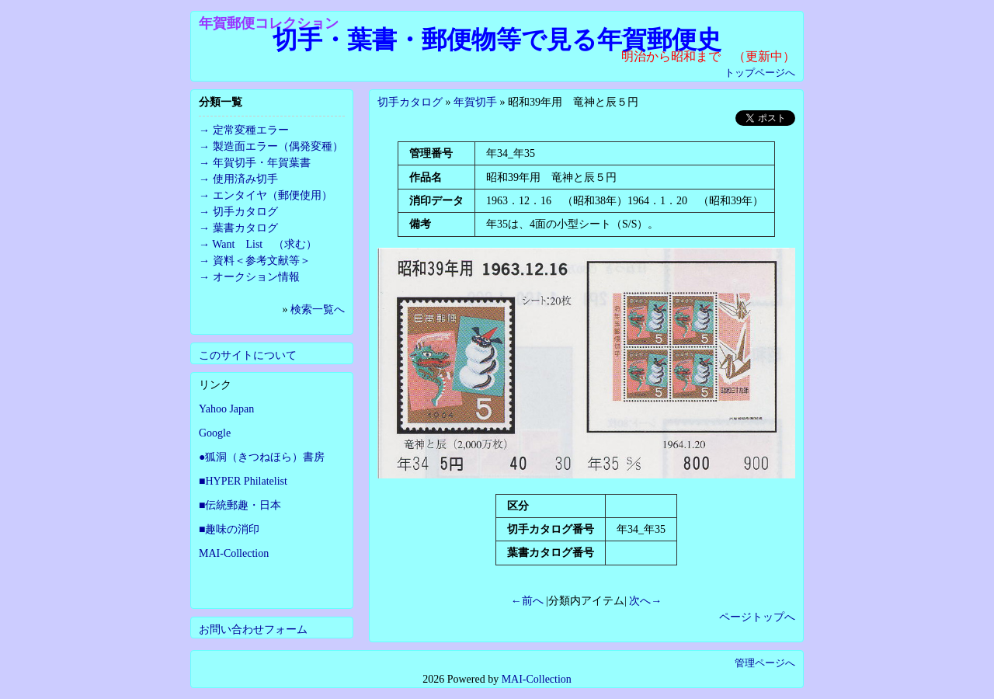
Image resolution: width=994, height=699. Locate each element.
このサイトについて (248, 355)
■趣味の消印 (229, 529)
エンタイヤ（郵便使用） (272, 195)
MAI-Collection (234, 553)
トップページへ (760, 72)
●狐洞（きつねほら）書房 (262, 457)
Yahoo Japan (226, 409)
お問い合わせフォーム (253, 629)
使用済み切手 (245, 179)
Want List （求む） (264, 244)
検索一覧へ (317, 309)
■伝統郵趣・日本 (240, 505)
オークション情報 (256, 277)
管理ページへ (765, 663)
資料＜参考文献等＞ (262, 260)
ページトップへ (757, 617)
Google (215, 433)
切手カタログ (410, 102)
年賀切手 (475, 102)
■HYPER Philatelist (243, 481)
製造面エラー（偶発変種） (278, 146)
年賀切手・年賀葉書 (262, 163)
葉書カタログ (245, 228)
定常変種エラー (251, 130)
